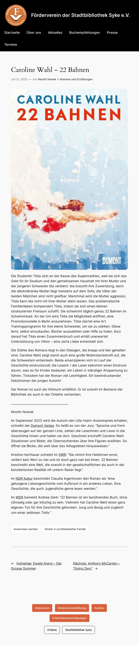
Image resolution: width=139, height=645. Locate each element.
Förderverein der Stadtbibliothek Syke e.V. (80, 15)
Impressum (42, 608)
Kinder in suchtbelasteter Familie (65, 529)
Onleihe (52, 629)
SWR (62, 455)
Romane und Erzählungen (76, 79)
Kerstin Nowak (47, 79)
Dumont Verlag (42, 426)
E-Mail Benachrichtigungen (69, 618)
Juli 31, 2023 (19, 79)
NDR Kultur (24, 478)
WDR (19, 497)
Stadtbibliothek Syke (78, 629)
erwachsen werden (26, 529)
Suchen (99, 608)
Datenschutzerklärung (72, 608)
